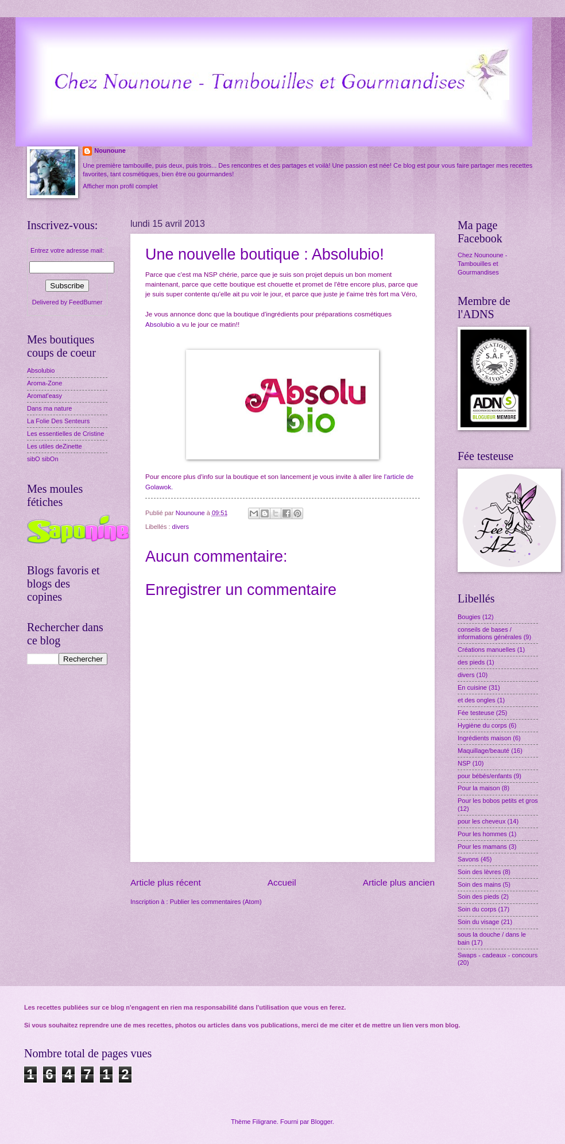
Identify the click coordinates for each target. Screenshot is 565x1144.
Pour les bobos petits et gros (498, 800)
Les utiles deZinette (54, 446)
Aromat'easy (44, 395)
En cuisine (472, 687)
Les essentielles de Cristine (65, 433)
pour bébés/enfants (485, 775)
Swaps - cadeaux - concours (497, 955)
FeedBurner (85, 302)
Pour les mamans (482, 846)
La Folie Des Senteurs (58, 421)
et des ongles (477, 700)
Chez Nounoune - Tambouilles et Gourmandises (482, 264)
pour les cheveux (481, 821)
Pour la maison (479, 787)
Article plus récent (165, 882)
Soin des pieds (478, 896)
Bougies (469, 616)
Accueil (282, 882)
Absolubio (160, 324)
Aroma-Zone (44, 383)
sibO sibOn (43, 458)
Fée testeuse (476, 712)
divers (180, 526)
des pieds (471, 662)
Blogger (321, 1121)
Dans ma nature (49, 408)
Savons (468, 859)
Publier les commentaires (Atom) (216, 901)
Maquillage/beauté (483, 750)
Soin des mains (479, 884)
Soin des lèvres (479, 871)
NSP (464, 763)
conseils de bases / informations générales (490, 633)
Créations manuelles (487, 649)
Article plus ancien (399, 882)
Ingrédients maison (484, 738)
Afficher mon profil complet (120, 186)
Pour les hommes (482, 833)
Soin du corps (477, 909)
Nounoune (110, 150)
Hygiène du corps (482, 725)
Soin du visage (478, 921)
